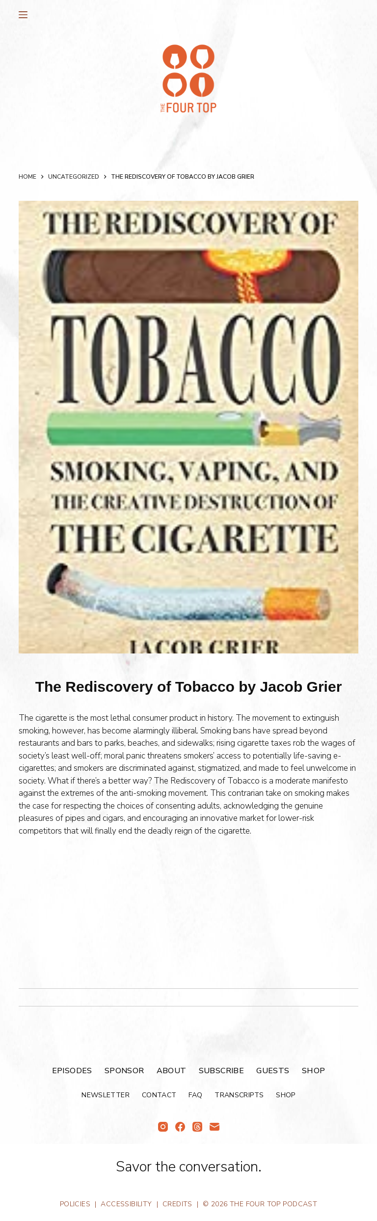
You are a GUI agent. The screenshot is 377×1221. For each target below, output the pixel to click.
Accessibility (126, 1204)
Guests (272, 1071)
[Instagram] (163, 1127)
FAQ (195, 1095)
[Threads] (197, 1127)
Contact (159, 1095)
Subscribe (221, 1071)
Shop (313, 1071)
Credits (177, 1204)
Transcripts (239, 1095)
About (172, 1071)
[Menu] (23, 14)
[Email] (214, 1127)
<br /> (48, 909)
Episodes (72, 1071)
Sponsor (124, 1071)
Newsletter (105, 1095)
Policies (75, 1204)
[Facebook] (180, 1127)
